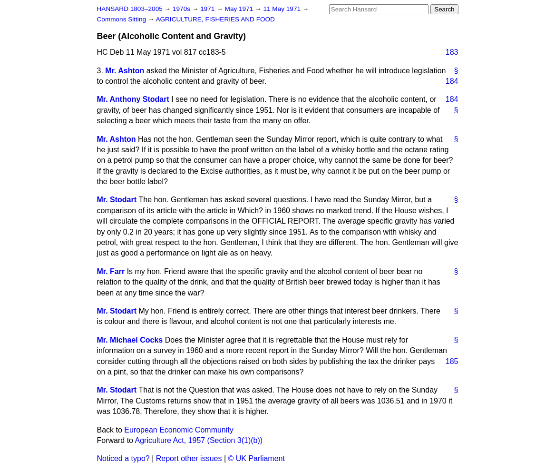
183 (452, 52)
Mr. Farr (111, 271)
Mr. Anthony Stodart (133, 99)
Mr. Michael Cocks (130, 340)
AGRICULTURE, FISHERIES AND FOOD (215, 19)
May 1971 (240, 8)
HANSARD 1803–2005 (130, 8)
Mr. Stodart (117, 200)
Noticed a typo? (123, 458)
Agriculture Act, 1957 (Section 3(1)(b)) (199, 440)
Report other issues (189, 458)
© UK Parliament (256, 458)
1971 (208, 8)
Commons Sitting (122, 19)
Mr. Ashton (124, 71)
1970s (182, 8)
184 (452, 81)
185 (452, 361)
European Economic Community (178, 430)
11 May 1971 (282, 8)
